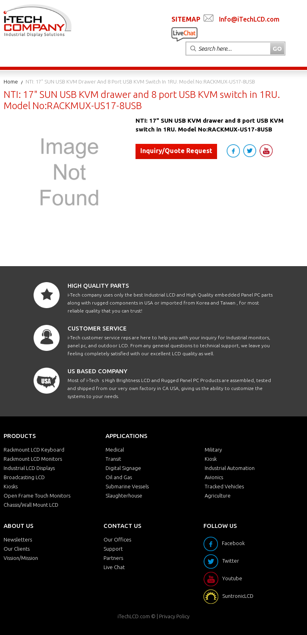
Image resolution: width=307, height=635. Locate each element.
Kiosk (211, 459)
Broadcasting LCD (24, 477)
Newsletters (18, 539)
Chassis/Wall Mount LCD (31, 505)
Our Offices (117, 539)
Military (213, 449)
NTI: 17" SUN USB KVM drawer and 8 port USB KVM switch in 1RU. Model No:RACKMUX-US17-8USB (140, 81)
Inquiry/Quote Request (176, 150)
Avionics (214, 477)
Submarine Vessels (127, 486)
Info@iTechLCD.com (249, 19)
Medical (115, 449)
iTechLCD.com (134, 616)
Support (113, 548)
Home (11, 81)
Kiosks (11, 486)
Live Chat (114, 567)
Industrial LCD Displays (29, 468)
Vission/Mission (21, 558)
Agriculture (218, 495)
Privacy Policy (174, 616)
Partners (113, 558)
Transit (113, 459)
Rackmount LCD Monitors (33, 459)
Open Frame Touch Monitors (37, 495)
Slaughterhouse (124, 495)
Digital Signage (123, 468)
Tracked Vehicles (224, 486)
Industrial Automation (230, 468)
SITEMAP (185, 19)
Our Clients (17, 548)
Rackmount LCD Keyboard (34, 449)
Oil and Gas (119, 477)
